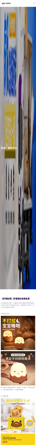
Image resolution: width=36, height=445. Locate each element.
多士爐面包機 (4, 396)
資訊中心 (12, 148)
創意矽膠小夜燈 (5, 313)
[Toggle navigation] (34, 3)
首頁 (3, 148)
